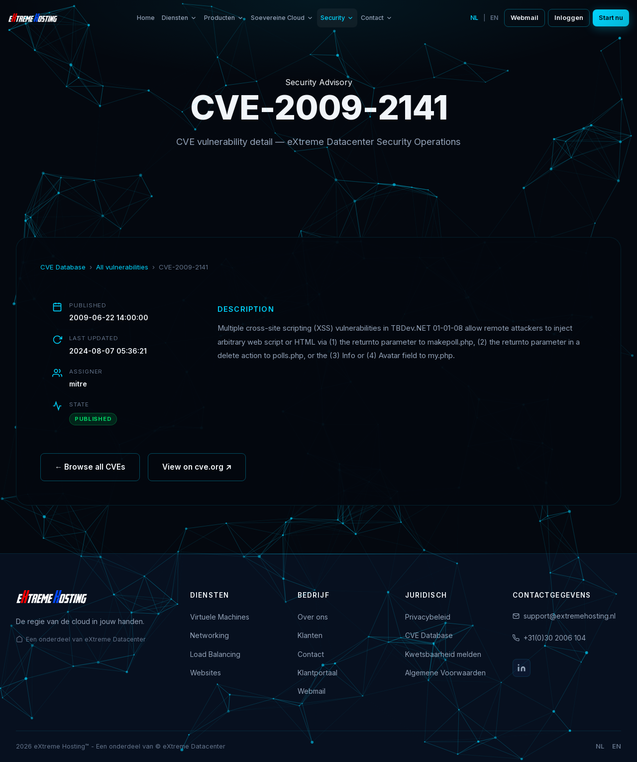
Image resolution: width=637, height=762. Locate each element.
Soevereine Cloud (282, 17)
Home (146, 17)
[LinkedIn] (522, 668)
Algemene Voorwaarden (445, 672)
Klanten (310, 635)
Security (337, 17)
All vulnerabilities (122, 267)
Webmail (524, 17)
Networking (209, 635)
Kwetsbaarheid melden (443, 654)
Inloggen (568, 17)
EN (494, 17)
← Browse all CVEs (90, 479)
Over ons (313, 617)
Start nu (611, 17)
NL (474, 17)
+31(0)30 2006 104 (555, 638)
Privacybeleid (427, 617)
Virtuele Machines (219, 617)
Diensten (179, 17)
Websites (205, 672)
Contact (377, 17)
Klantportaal (317, 672)
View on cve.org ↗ (196, 479)
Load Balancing (215, 654)
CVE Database (63, 267)
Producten (224, 17)
